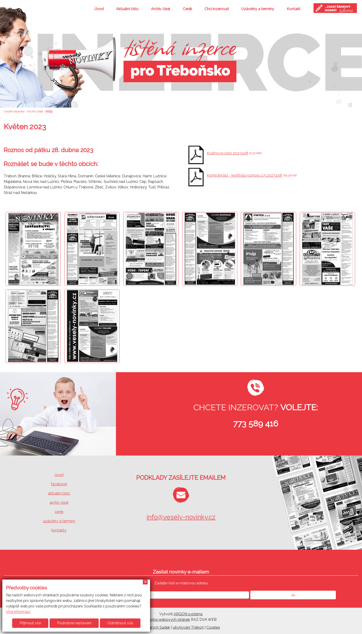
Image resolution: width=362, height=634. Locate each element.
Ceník (187, 9)
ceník (59, 512)
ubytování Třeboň (188, 627)
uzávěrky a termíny (59, 521)
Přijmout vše (30, 623)
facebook (59, 484)
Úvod (99, 9)
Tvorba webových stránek (167, 619)
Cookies (213, 627)
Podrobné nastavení (74, 623)
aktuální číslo (59, 493)
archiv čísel (59, 502)
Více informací (18, 612)
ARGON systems (188, 614)
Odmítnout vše (120, 623)
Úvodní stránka (14, 111)
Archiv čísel (160, 9)
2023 (48, 111)
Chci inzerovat (217, 9)
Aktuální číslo (127, 9)
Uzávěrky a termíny (257, 9)
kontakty (58, 530)
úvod (59, 475)
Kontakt (293, 9)
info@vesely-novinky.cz (181, 517)
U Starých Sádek (156, 627)
